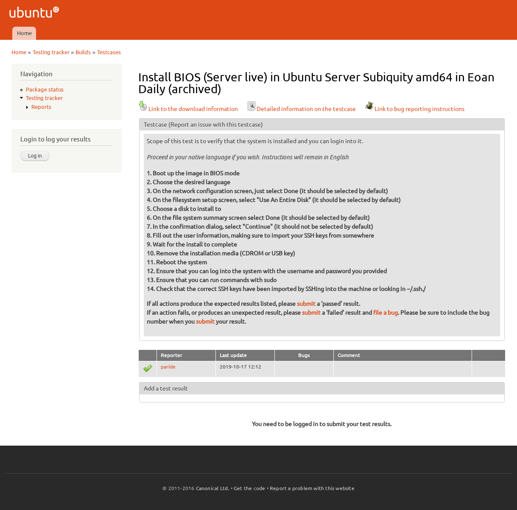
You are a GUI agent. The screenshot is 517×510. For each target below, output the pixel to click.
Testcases (109, 52)
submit (306, 303)
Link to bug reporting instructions (414, 108)
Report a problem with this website (312, 488)
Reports (41, 107)
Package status (45, 89)
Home (24, 33)
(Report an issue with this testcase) (215, 124)
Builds (83, 52)
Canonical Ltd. (212, 488)
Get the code (249, 488)
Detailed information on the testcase (301, 108)
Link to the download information (188, 108)
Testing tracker (51, 52)
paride (168, 366)
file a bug (385, 312)
